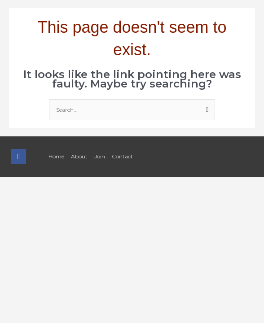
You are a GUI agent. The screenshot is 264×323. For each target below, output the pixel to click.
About (79, 156)
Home (56, 156)
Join (99, 156)
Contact (122, 156)
